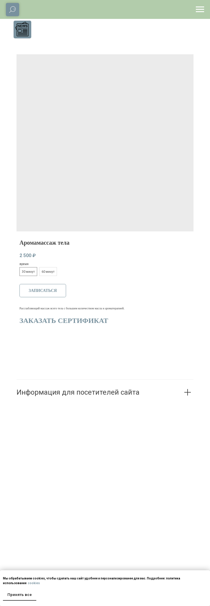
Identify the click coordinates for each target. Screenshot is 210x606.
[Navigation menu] (200, 9)
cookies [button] (33, 583)
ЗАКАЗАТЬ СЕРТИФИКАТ (63, 320)
